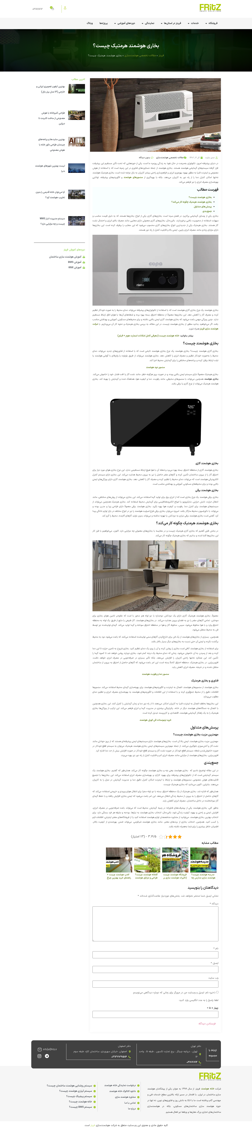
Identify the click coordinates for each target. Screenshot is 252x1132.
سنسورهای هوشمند (133, 177)
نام (215, 948)
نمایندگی (148, 23)
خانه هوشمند (207, 1088)
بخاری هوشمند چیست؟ (200, 197)
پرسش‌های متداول (203, 206)
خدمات (193, 23)
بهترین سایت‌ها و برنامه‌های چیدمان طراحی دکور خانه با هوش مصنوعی (51, 145)
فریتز (161, 56)
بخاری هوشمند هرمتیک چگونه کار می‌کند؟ (191, 202)
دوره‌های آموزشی (124, 23)
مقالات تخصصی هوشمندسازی (140, 56)
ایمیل (214, 963)
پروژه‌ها (103, 23)
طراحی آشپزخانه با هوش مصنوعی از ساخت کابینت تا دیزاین (51, 118)
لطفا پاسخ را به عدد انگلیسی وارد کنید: (198, 1000)
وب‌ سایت (213, 978)
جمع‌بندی (207, 211)
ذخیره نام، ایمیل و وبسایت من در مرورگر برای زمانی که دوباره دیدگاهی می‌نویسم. (174, 992)
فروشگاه (211, 23)
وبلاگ (90, 23)
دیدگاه (214, 904)
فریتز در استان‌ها (171, 23)
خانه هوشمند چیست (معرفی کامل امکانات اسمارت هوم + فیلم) (148, 336)
